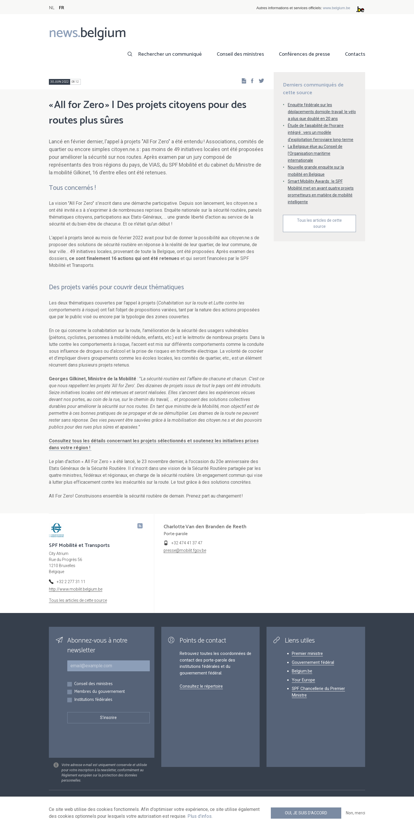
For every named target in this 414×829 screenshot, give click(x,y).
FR (61, 8)
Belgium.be (302, 671)
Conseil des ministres (240, 54)
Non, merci (355, 813)
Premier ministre (307, 653)
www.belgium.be (336, 8)
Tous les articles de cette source (319, 223)
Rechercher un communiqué (170, 54)
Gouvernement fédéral (313, 662)
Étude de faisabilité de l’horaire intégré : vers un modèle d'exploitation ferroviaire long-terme (320, 132)
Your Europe (303, 680)
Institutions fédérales (93, 700)
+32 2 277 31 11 (71, 581)
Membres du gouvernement (99, 692)
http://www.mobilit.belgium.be (75, 589)
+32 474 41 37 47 (186, 543)
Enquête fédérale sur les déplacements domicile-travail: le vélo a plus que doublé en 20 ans (322, 112)
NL (51, 8)
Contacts (355, 54)
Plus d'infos (199, 816)
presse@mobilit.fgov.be (185, 550)
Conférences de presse (304, 54)
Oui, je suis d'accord (306, 813)
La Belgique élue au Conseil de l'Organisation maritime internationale (315, 153)
